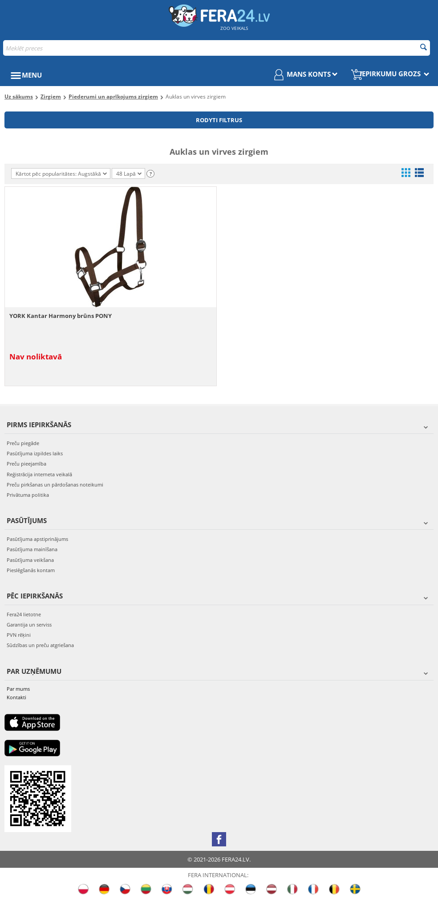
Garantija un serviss (29, 624)
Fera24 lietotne (24, 614)
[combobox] (216, 48)
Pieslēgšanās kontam (31, 570)
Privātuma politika (28, 494)
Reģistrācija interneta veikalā (39, 474)
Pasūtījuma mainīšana (32, 549)
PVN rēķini (19, 634)
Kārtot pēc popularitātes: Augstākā (61, 173)
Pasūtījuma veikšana (30, 560)
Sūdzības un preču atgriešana (40, 645)
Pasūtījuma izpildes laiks (35, 453)
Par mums (18, 688)
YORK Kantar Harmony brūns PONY (60, 316)
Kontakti (16, 697)
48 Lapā (129, 174)
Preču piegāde (23, 443)
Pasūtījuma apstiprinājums (37, 539)
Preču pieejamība (26, 463)
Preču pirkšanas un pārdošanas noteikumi (55, 484)
